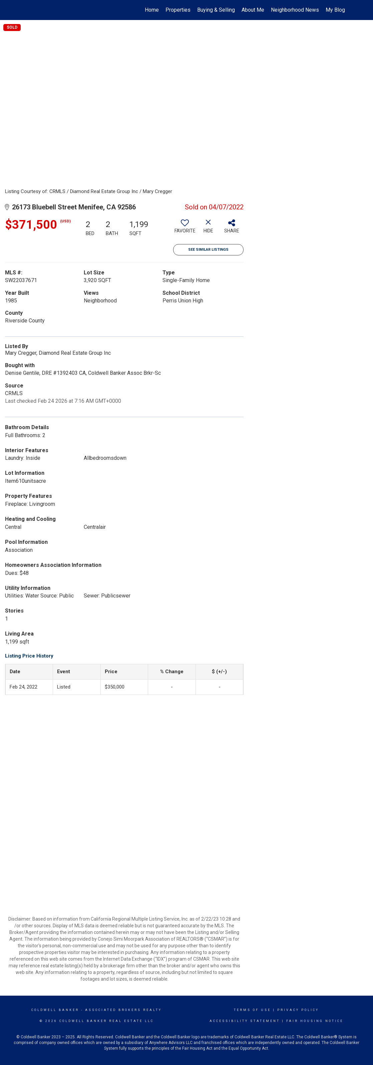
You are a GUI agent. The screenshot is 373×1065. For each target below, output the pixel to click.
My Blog (335, 10)
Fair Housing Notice (314, 1021)
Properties (178, 10)
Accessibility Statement (245, 1021)
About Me (253, 10)
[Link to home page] (28, 10)
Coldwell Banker (55, 1010)
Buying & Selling (216, 10)
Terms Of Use (252, 1010)
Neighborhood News (295, 10)
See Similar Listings (208, 249)
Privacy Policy (298, 1010)
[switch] (185, 229)
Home (152, 10)
